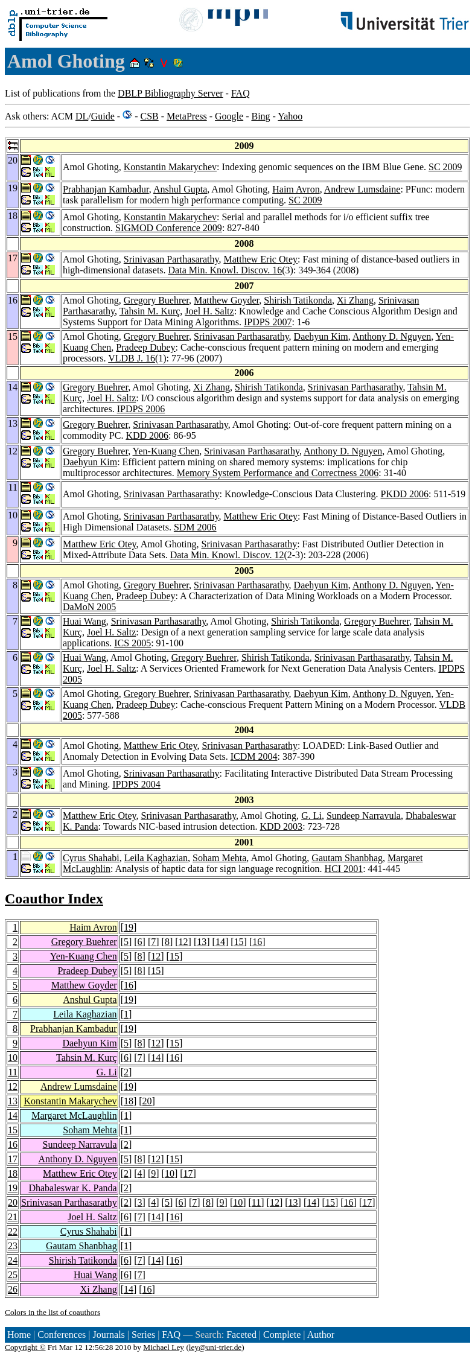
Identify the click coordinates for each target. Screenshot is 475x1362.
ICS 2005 (132, 643)
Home (19, 1334)
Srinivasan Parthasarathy (171, 259)
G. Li (311, 815)
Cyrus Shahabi (91, 858)
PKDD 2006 (405, 494)
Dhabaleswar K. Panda (72, 1188)
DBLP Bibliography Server (170, 93)
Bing (260, 116)
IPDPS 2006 (141, 409)
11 (13, 1072)
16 (257, 942)
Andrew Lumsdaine (362, 189)
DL (81, 116)
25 (13, 1275)
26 (13, 1289)
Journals (108, 1334)
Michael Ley (163, 1347)
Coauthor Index (54, 898)
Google (229, 116)
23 (13, 1246)
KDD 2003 (281, 826)
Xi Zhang (355, 300)
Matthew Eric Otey (260, 259)
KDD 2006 (147, 435)
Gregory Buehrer (156, 300)
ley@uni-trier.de (215, 1347)
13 (201, 942)
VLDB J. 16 (131, 358)
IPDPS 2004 (136, 784)
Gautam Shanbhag (347, 858)
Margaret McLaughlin (73, 1115)
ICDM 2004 (254, 756)
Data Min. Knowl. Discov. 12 (227, 555)
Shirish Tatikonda (298, 300)
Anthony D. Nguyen (391, 336)
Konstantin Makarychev (170, 167)
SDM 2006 (195, 527)
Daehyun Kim (321, 336)
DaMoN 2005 (89, 607)
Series (143, 1334)
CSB (149, 116)
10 (13, 1057)
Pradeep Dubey (145, 347)
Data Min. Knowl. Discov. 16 (225, 270)
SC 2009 (445, 167)
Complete (282, 1334)
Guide (103, 116)
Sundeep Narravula (364, 815)
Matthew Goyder (226, 300)
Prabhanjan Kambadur (106, 189)
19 (128, 927)
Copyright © (25, 1347)
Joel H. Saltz (209, 311)
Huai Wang (84, 621)
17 (13, 1159)
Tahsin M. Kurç (150, 311)
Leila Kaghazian (156, 858)
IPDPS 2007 (268, 322)
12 (183, 942)
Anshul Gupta (180, 189)
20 (147, 1101)
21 (13, 1217)
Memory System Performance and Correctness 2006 (278, 473)
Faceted (241, 1334)
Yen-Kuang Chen (166, 451)
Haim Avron (295, 189)
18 (128, 1101)
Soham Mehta (219, 858)
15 (239, 942)
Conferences (61, 1334)
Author (320, 1334)
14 (220, 942)
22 (13, 1231)
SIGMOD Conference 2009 (168, 228)
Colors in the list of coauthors (52, 1312)
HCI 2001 (344, 869)
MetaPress (187, 116)
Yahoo (290, 116)
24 (13, 1260)
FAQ (240, 93)
